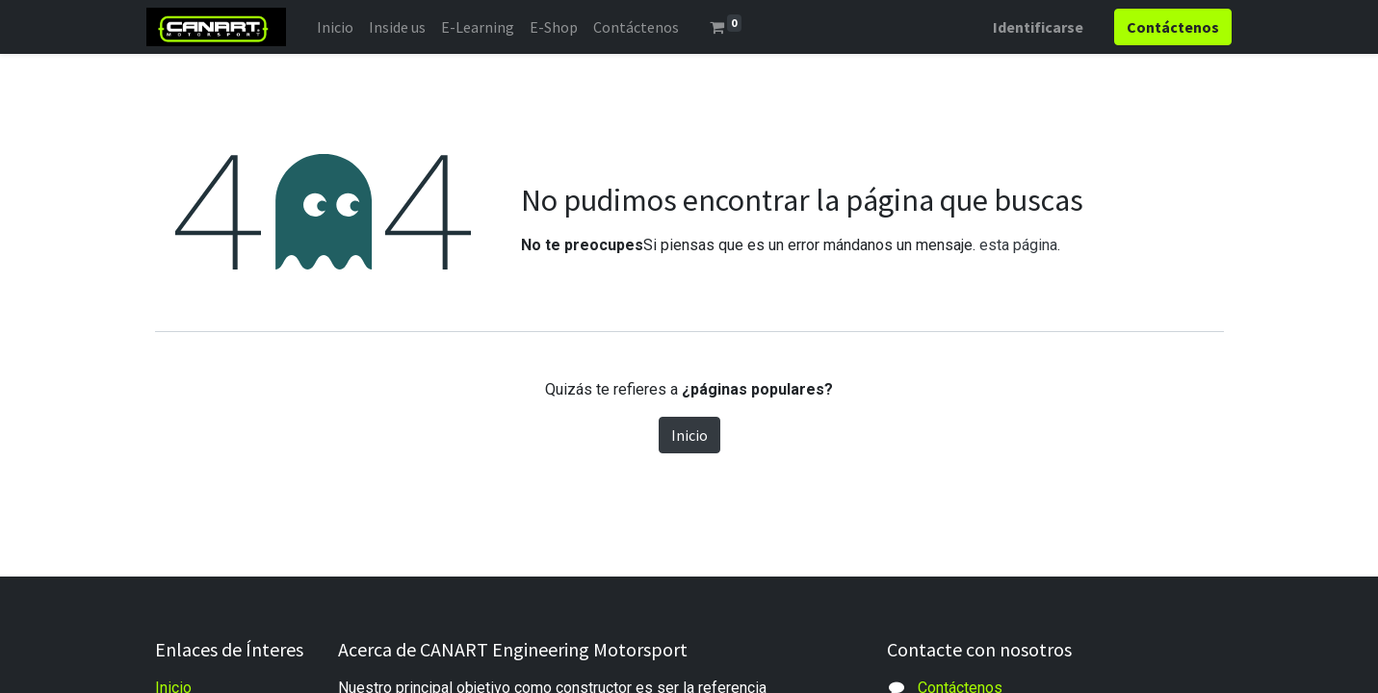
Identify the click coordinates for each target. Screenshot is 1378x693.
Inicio (689, 435)
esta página (1018, 245)
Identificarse (1030, 27)
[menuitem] (343, 27)
